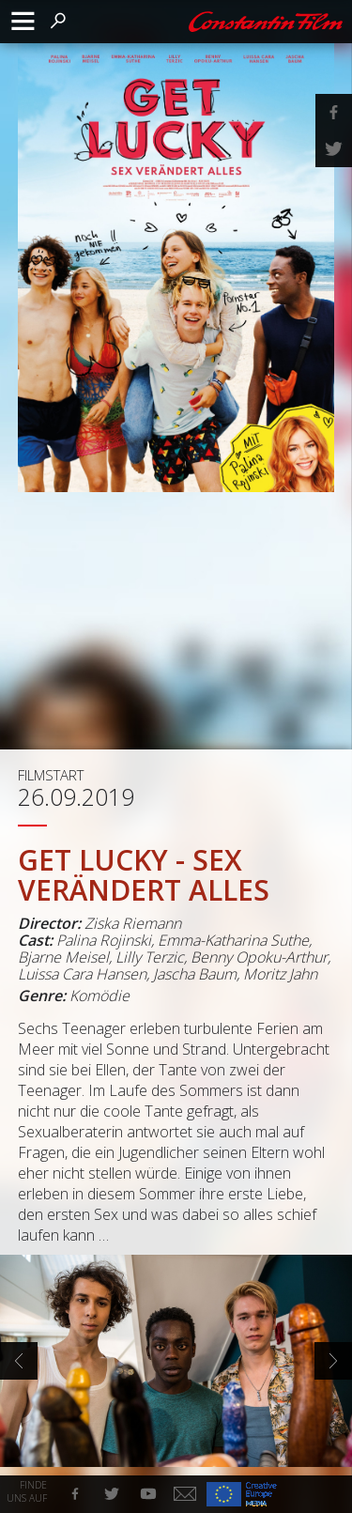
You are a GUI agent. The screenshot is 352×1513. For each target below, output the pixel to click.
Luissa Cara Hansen (82, 974)
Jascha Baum (195, 974)
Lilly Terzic (149, 957)
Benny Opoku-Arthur (259, 957)
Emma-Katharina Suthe (233, 940)
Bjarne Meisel (63, 957)
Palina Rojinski (103, 940)
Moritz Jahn (280, 974)
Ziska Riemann (132, 923)
